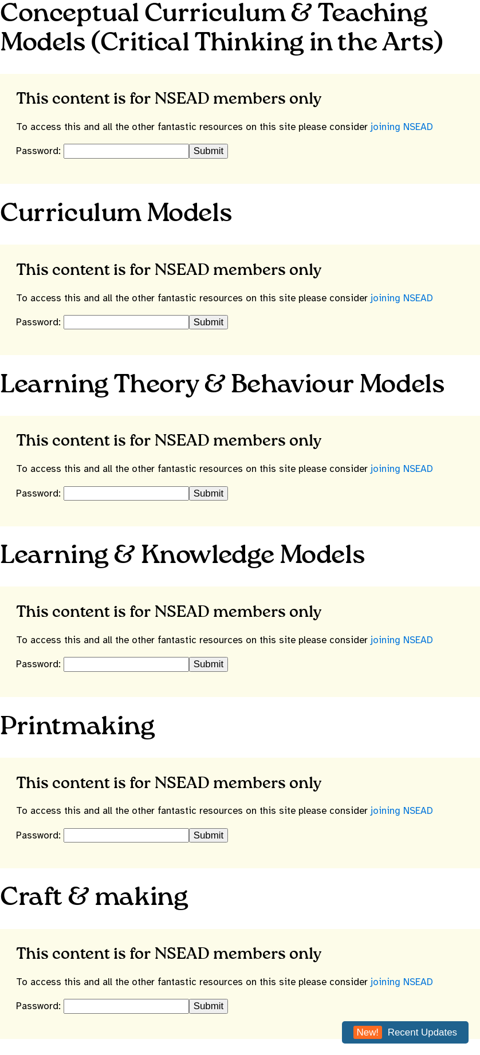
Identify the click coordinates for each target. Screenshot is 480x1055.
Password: (40, 151)
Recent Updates (405, 1032)
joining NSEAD (402, 127)
